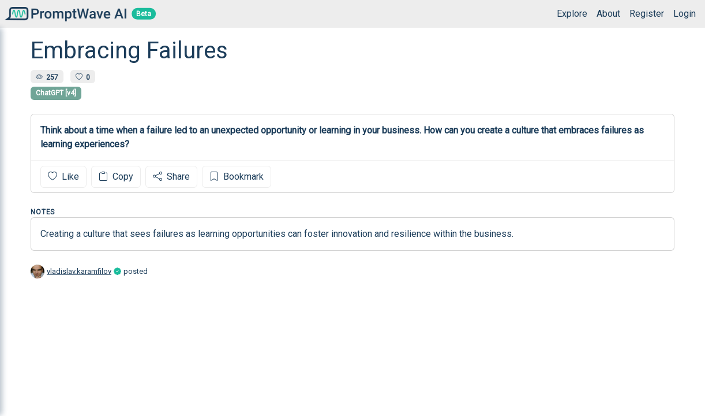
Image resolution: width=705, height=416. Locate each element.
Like (63, 176)
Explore (572, 13)
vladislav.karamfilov (79, 271)
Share (171, 176)
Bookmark (236, 176)
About (608, 13)
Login (684, 13)
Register (646, 13)
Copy (116, 176)
